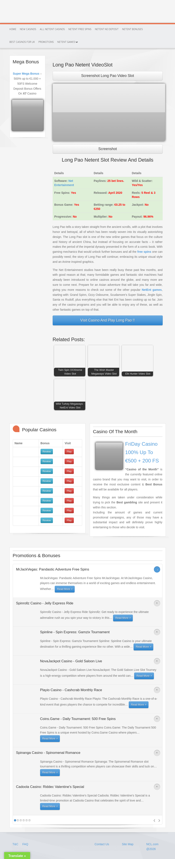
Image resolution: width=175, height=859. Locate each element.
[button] (70, 358)
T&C (16, 844)
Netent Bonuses (132, 29)
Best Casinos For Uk (22, 42)
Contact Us (102, 844)
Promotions (46, 42)
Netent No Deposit (107, 29)
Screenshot (107, 149)
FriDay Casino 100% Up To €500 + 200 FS (142, 452)
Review (47, 451)
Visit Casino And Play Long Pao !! (107, 320)
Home (12, 29)
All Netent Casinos (52, 29)
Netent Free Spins (79, 29)
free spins (144, 251)
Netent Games (66, 42)
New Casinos (28, 29)
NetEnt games (152, 289)
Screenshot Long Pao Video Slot (107, 76)
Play (69, 451)
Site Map (127, 844)
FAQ (25, 844)
